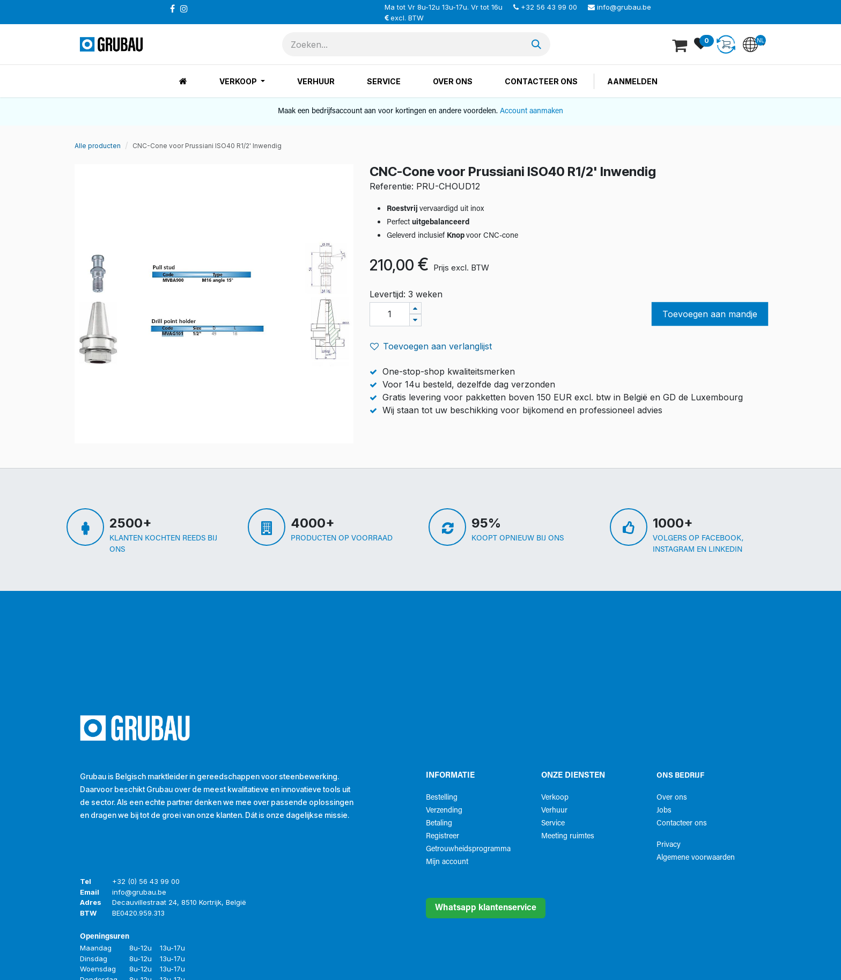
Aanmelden (632, 81)
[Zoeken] (536, 44)
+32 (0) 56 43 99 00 (146, 881)
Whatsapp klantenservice (485, 908)
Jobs (664, 811)
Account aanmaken (531, 111)
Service (553, 824)
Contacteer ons (681, 824)
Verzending (444, 811)
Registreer (442, 836)
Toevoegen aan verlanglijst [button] (431, 346)
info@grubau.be (624, 7)
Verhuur (554, 811)
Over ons (671, 798)
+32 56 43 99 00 (549, 7)
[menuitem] (183, 81)
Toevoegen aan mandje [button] (709, 314)
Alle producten (98, 146)
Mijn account (447, 862)
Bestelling (442, 798)
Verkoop (555, 798)
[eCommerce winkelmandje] (681, 44)
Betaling (439, 824)
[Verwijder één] (415, 320)
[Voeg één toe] (415, 308)
